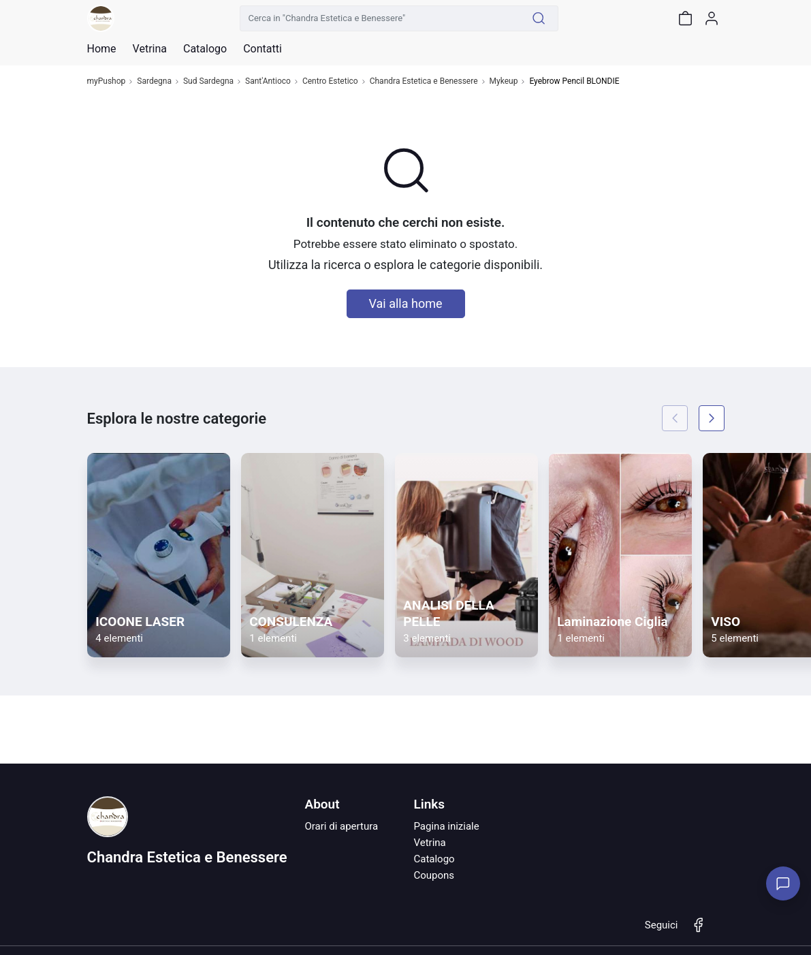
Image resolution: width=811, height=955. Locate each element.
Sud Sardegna (208, 81)
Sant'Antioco (268, 81)
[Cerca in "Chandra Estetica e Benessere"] (380, 18)
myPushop (106, 81)
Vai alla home (406, 303)
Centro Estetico (330, 81)
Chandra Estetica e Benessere (424, 81)
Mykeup (504, 81)
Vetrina (429, 842)
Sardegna (154, 81)
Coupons (433, 875)
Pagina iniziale (446, 826)
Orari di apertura (341, 826)
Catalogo (205, 49)
